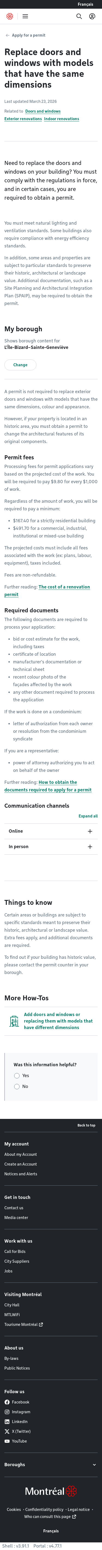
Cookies (14, 1509)
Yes (25, 1075)
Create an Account (20, 1164)
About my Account (20, 1154)
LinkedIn (15, 1421)
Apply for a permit (28, 35)
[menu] (25, 16)
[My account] (92, 16)
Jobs (8, 1271)
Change (20, 365)
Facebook (16, 1402)
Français (85, 4)
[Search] (79, 16)
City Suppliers (16, 1261)
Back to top (86, 1125)
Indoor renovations (61, 119)
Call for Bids (15, 1251)
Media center (16, 1217)
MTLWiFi (12, 1315)
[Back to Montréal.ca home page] (9, 16)
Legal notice (79, 1509)
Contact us (13, 1208)
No (25, 1086)
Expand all (88, 816)
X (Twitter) (17, 1431)
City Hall (11, 1305)
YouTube (15, 1441)
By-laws (11, 1358)
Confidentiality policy (44, 1509)
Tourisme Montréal (21, 1324)
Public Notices (17, 1368)
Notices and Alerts (20, 1174)
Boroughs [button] (14, 1464)
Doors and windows (43, 111)
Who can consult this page (47, 1516)
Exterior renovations (23, 119)
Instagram (17, 1412)
